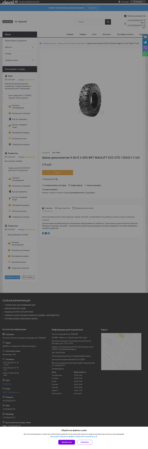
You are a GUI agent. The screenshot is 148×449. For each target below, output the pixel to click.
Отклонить (85, 442)
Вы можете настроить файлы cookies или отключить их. (73, 437)
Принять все (67, 442)
